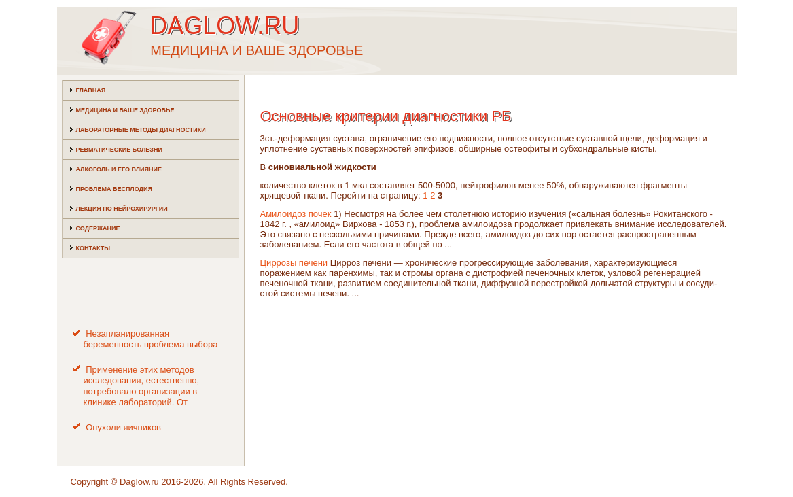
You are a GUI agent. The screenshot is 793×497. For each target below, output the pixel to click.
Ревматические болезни (119, 149)
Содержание (98, 228)
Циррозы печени (294, 263)
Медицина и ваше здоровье (125, 110)
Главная (91, 90)
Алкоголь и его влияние (119, 169)
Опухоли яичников (123, 427)
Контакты (93, 248)
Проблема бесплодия (114, 189)
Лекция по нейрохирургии (122, 208)
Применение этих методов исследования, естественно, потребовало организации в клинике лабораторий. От (142, 386)
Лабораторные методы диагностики (141, 129)
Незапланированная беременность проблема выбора (151, 338)
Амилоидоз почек (296, 214)
